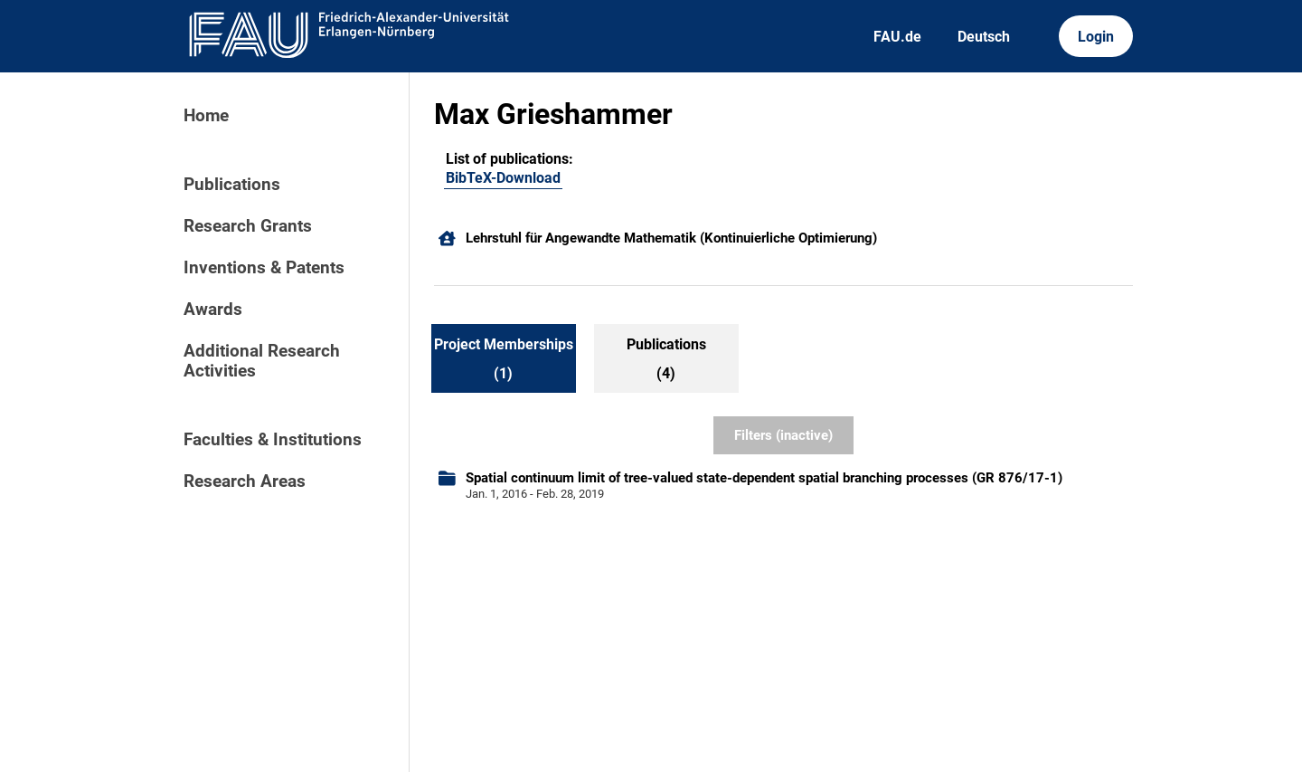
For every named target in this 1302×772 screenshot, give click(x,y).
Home (206, 116)
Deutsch (984, 36)
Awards (213, 309)
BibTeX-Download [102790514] (503, 177)
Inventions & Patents (264, 268)
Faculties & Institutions (273, 440)
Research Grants (248, 226)
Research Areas (245, 481)
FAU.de (897, 36)
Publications (232, 185)
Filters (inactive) (783, 435)
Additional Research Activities (262, 361)
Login (1096, 36)
